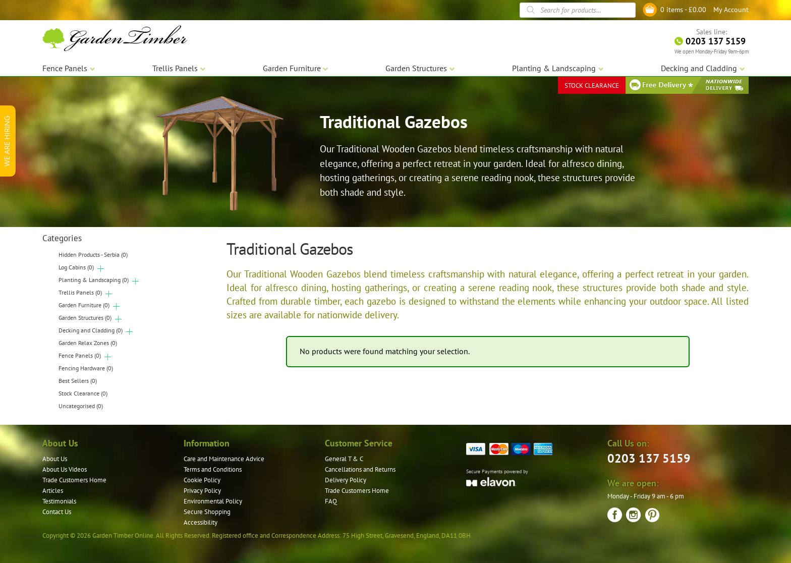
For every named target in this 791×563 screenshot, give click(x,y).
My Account (731, 9)
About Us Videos (64, 469)
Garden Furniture (84, 305)
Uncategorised (81, 406)
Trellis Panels (80, 292)
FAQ (331, 501)
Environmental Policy (213, 501)
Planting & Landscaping (94, 280)
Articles (52, 490)
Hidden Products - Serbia (93, 254)
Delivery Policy (345, 480)
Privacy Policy (202, 490)
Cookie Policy (202, 480)
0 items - (683, 9)
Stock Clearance (83, 393)
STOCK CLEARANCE (591, 85)
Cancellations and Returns (360, 469)
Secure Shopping (207, 512)
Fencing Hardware (86, 368)
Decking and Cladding (91, 330)
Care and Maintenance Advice (224, 459)
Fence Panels (80, 355)
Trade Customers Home (74, 480)
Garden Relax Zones (88, 343)
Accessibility (200, 522)
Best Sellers (78, 380)
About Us (54, 459)
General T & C (344, 459)
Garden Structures (85, 317)
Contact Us (56, 512)
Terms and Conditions (213, 469)
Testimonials (59, 501)
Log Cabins (76, 267)
